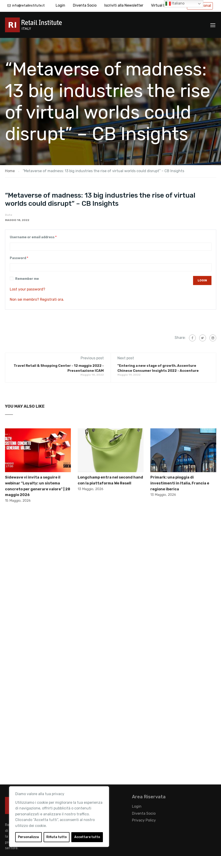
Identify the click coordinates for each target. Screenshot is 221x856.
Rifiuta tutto (56, 837)
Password (19, 258)
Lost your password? (27, 289)
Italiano (174, 3)
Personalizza (28, 837)
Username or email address (33, 237)
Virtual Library (163, 5)
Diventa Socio (85, 5)
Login (60, 5)
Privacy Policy (144, 820)
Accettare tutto (87, 837)
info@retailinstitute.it (28, 5)
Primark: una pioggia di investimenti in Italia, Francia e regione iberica (179, 483)
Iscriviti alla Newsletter (123, 5)
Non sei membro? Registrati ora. (37, 299)
